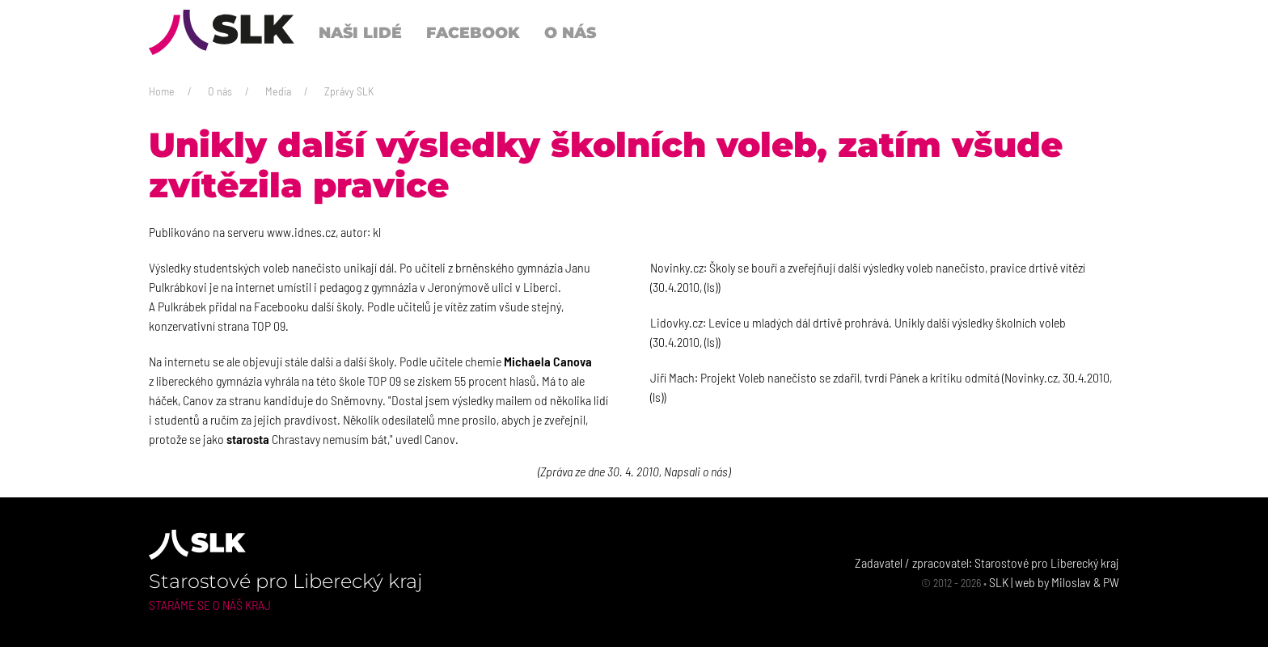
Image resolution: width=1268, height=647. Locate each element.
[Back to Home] (221, 32)
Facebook (473, 32)
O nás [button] (570, 32)
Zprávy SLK (349, 91)
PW (1111, 582)
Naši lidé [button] (360, 32)
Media (278, 91)
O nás (220, 91)
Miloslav (1071, 582)
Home (162, 91)
